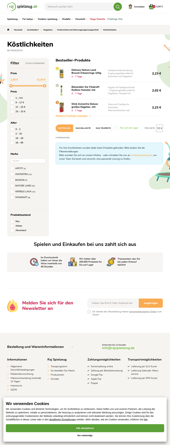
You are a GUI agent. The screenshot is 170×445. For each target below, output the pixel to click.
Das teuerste (103, 128)
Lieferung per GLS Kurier (144, 366)
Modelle (67, 19)
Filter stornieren (35, 63)
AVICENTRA (22, 174)
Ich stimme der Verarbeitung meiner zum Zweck (127, 313)
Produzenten (57, 374)
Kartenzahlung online (102, 366)
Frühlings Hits (115, 19)
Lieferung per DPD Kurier (144, 378)
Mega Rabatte (97, 19)
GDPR (14, 389)
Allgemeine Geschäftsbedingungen (23, 368)
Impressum (16, 385)
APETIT (19, 168)
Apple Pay (96, 379)
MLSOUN (19, 180)
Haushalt (81, 19)
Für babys (28, 19)
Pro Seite (150, 128)
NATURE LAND (23, 185)
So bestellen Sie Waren (63, 370)
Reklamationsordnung (22, 374)
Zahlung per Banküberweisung (107, 370)
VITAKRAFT (21, 197)
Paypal (94, 383)
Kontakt (55, 379)
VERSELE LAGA (23, 191)
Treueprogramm (59, 366)
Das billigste (83, 128)
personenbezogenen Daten (143, 311)
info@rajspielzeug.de (141, 155)
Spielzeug (13, 19)
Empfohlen (64, 128)
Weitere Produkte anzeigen (73, 115)
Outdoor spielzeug (49, 19)
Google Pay (97, 374)
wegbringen (151, 303)
